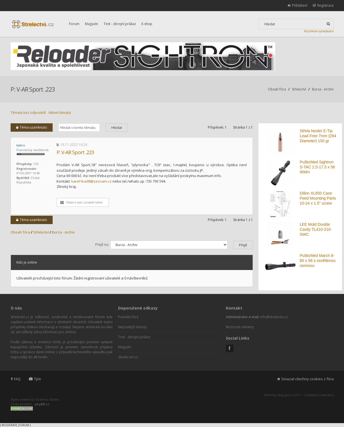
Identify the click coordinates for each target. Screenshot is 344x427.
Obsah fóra (277, 89)
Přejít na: (102, 244)
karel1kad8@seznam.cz (91, 181)
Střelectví (299, 89)
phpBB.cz (42, 404)
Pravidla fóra (128, 317)
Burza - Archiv (323, 89)
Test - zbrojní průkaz (120, 23)
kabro (20, 145)
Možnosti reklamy (240, 327)
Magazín (91, 23)
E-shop (146, 23)
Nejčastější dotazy (132, 327)
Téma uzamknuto (31, 127)
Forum (74, 23)
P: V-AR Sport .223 (33, 89)
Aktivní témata (59, 112)
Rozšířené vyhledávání (319, 31)
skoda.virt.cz (128, 357)
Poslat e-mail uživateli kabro (81, 202)
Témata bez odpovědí (28, 112)
